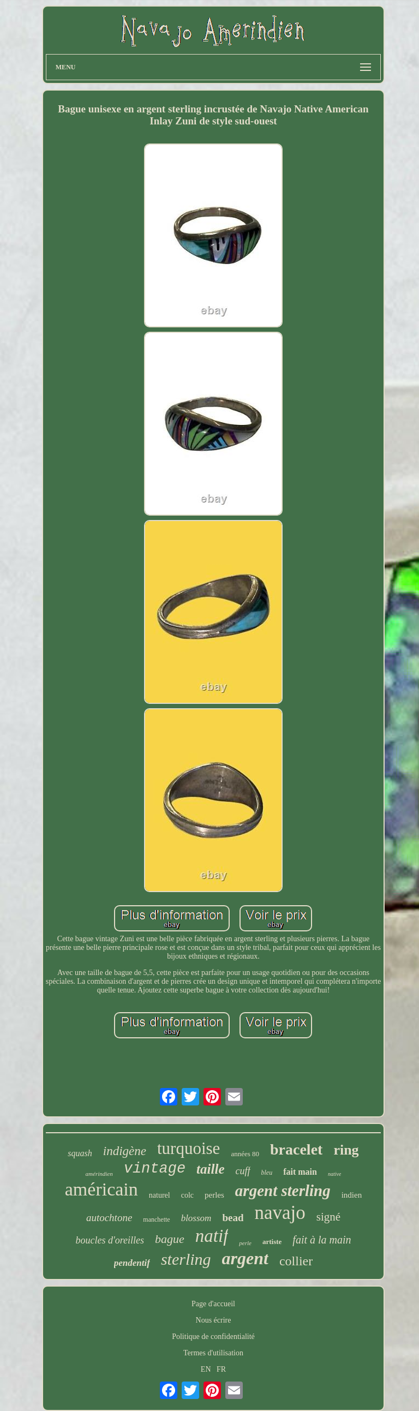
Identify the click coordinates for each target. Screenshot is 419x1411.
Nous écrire (213, 1320)
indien (352, 1195)
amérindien (99, 1173)
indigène (124, 1151)
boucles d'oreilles (109, 1240)
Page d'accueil (213, 1304)
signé (328, 1216)
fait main (300, 1171)
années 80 (245, 1154)
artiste (272, 1241)
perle (245, 1243)
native (334, 1174)
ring (345, 1150)
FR (221, 1369)
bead (232, 1217)
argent (245, 1258)
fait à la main (321, 1240)
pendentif (132, 1263)
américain (101, 1189)
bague (169, 1239)
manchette (156, 1219)
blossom (196, 1218)
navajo (279, 1212)
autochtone (109, 1217)
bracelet (296, 1149)
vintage (154, 1169)
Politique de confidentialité (213, 1336)
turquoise (188, 1148)
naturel (159, 1195)
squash (80, 1153)
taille (210, 1169)
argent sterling (283, 1190)
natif (212, 1236)
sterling (186, 1259)
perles (214, 1195)
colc (187, 1195)
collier (296, 1261)
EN (206, 1369)
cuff (243, 1170)
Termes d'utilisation (213, 1353)
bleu (267, 1172)
